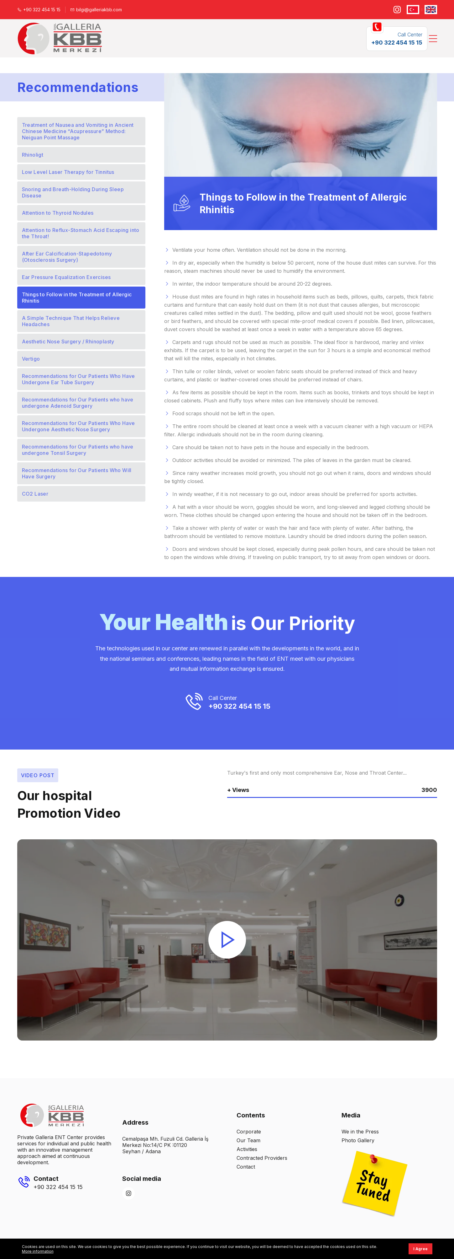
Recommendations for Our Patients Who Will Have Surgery (77, 473)
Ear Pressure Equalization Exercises (66, 277)
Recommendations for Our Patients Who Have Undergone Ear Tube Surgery (78, 379)
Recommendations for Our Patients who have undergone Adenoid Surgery (77, 402)
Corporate (249, 1131)
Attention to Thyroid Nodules (58, 213)
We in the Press (360, 1131)
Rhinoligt (33, 155)
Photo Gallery (358, 1140)
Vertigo (31, 359)
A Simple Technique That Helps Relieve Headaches (71, 321)
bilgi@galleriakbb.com (96, 9)
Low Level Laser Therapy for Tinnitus (68, 172)
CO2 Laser (35, 494)
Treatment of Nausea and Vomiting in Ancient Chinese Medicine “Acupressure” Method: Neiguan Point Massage (78, 131)
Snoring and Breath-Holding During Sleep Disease (73, 192)
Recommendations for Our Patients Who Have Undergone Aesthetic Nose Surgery (78, 426)
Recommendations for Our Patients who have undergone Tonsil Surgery (77, 450)
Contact (246, 1167)
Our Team (248, 1140)
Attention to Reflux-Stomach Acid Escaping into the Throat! (80, 233)
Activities (247, 1149)
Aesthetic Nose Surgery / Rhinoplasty (68, 341)
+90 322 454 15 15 (38, 9)
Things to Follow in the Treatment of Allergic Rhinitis (77, 297)
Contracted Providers (262, 1158)
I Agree (420, 1248)
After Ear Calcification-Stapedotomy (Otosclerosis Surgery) (67, 256)
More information (38, 1251)
